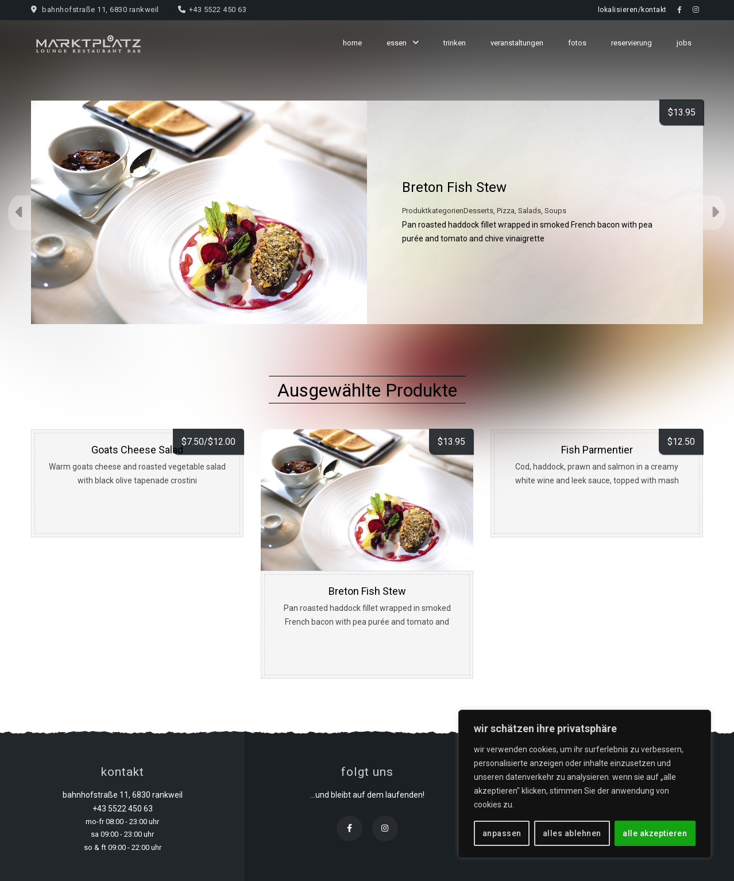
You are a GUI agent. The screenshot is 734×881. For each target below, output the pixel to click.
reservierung (631, 43)
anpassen (501, 833)
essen (397, 43)
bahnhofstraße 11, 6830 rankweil (100, 9)
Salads (529, 210)
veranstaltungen (516, 43)
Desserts (478, 210)
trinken (454, 43)
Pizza (506, 210)
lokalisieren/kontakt (632, 10)
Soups (555, 210)
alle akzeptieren (655, 833)
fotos (577, 43)
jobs (684, 43)
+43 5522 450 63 (218, 9)
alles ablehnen (572, 833)
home (352, 43)
